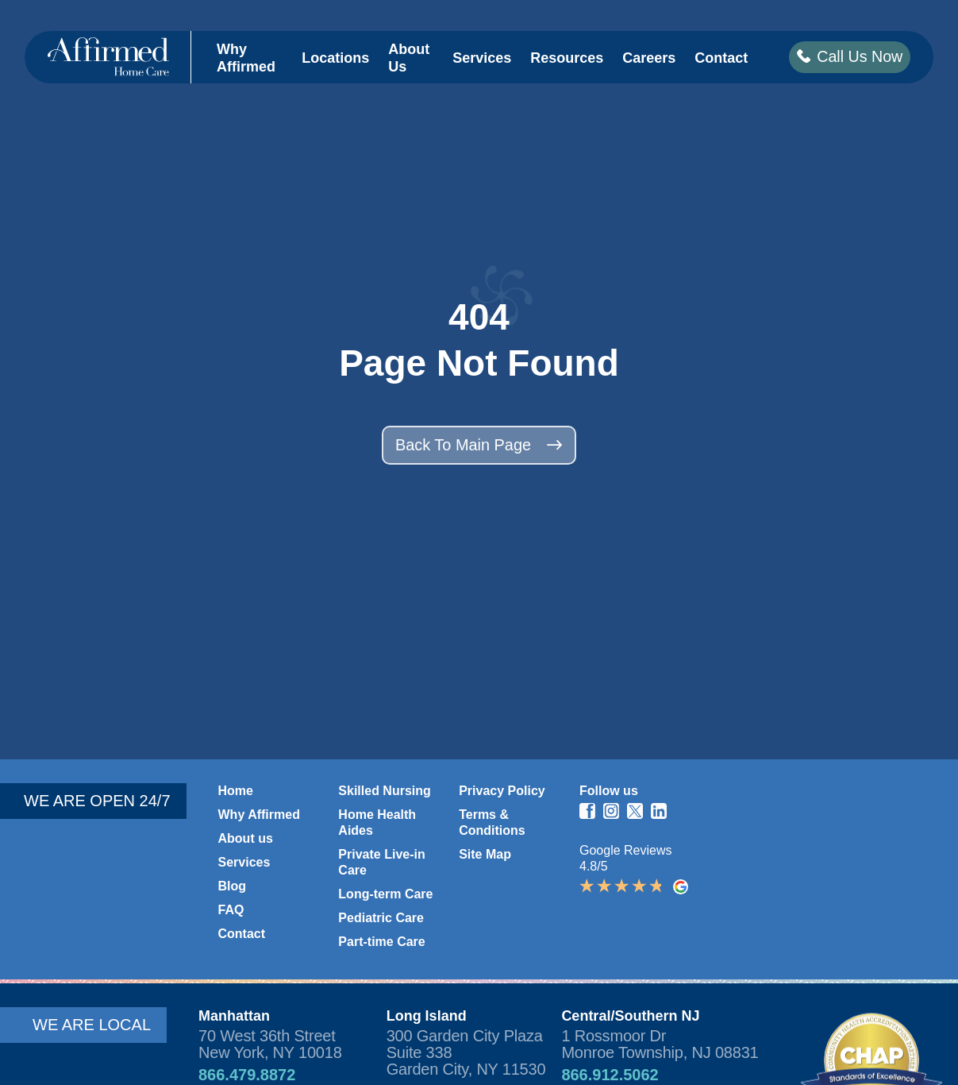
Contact (720, 59)
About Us (408, 59)
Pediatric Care (381, 918)
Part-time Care (381, 941)
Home (235, 790)
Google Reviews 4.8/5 (633, 869)
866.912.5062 (609, 1074)
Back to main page (479, 445)
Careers (648, 59)
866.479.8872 (246, 1074)
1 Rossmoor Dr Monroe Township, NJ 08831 (659, 1044)
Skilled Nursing (384, 790)
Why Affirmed (245, 59)
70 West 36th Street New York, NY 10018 (270, 1044)
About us (245, 838)
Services (481, 59)
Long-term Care (385, 894)
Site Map (485, 854)
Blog (232, 886)
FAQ (231, 910)
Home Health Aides (377, 822)
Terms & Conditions (492, 822)
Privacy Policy (502, 790)
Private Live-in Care (381, 862)
